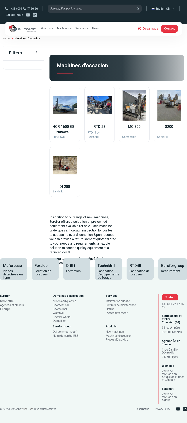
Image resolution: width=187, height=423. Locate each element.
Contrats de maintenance (121, 305)
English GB (163, 8)
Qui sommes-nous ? (65, 331)
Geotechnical (60, 305)
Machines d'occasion (118, 335)
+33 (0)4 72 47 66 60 (24, 8)
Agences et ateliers (12, 305)
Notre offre (7, 301)
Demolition (59, 320)
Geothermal (60, 309)
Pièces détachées (117, 313)
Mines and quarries (64, 301)
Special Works (61, 317)
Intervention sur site (118, 301)
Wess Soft (27, 408)
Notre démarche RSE (65, 335)
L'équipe (5, 309)
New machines (115, 331)
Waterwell (59, 313)
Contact (169, 28)
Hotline (110, 309)
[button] (47, 28)
